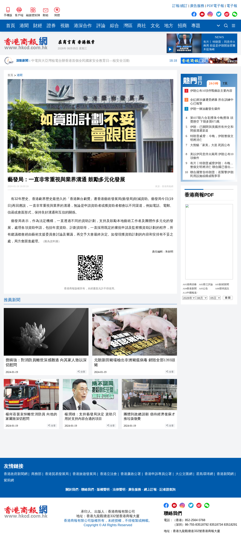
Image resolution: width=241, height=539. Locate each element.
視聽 (64, 25)
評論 (100, 25)
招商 (182, 25)
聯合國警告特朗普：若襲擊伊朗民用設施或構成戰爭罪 (211, 174)
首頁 (10, 25)
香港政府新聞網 (15, 474)
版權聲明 (103, 489)
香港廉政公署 (130, 474)
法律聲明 (119, 489)
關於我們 (72, 489)
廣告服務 (197, 6)
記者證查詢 (167, 489)
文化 (155, 25)
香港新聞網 (225, 474)
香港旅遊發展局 (84, 474)
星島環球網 (204, 474)
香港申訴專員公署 (158, 474)
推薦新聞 (12, 299)
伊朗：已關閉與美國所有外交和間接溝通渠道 (211, 128)
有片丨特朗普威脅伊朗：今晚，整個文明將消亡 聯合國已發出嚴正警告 (211, 165)
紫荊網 (9, 480)
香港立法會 (108, 474)
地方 (168, 25)
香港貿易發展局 (57, 474)
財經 (37, 25)
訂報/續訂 (180, 6)
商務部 (36, 474)
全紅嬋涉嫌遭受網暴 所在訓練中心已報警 (211, 101)
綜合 (114, 25)
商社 (141, 25)
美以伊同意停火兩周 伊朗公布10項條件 (211, 155)
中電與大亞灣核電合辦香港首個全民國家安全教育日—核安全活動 (104, 60)
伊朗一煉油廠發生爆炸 (205, 108)
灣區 (128, 25)
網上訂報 (150, 489)
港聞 (24, 25)
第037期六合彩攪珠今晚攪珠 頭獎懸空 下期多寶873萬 (211, 119)
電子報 (232, 6)
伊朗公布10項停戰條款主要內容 (211, 90)
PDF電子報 (215, 6)
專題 (195, 25)
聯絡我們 (87, 489)
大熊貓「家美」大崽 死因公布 (210, 145)
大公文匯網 (183, 474)
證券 (51, 25)
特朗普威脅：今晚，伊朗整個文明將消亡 (211, 137)
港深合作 (83, 25)
